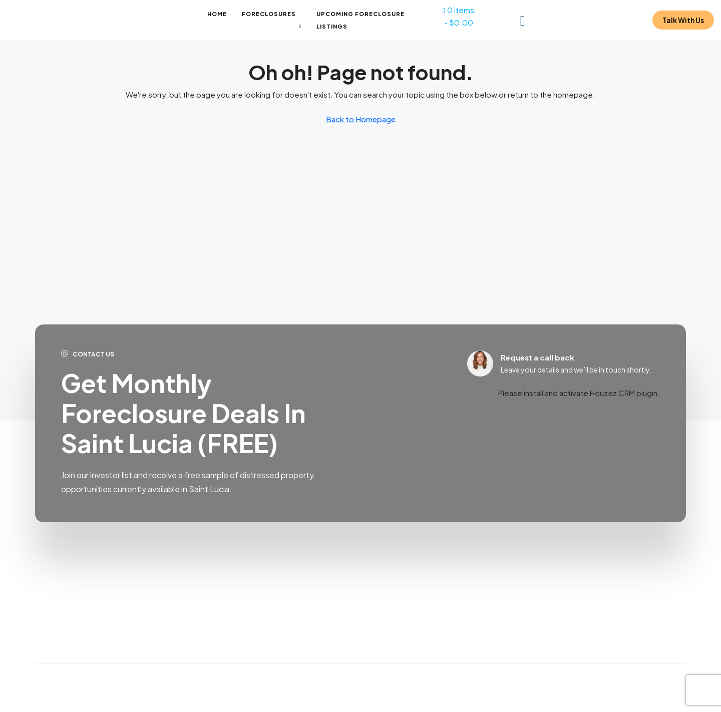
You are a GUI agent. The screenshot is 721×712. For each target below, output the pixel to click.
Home (217, 14)
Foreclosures (269, 14)
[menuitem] (523, 20)
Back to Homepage (361, 119)
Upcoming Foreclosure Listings (360, 20)
